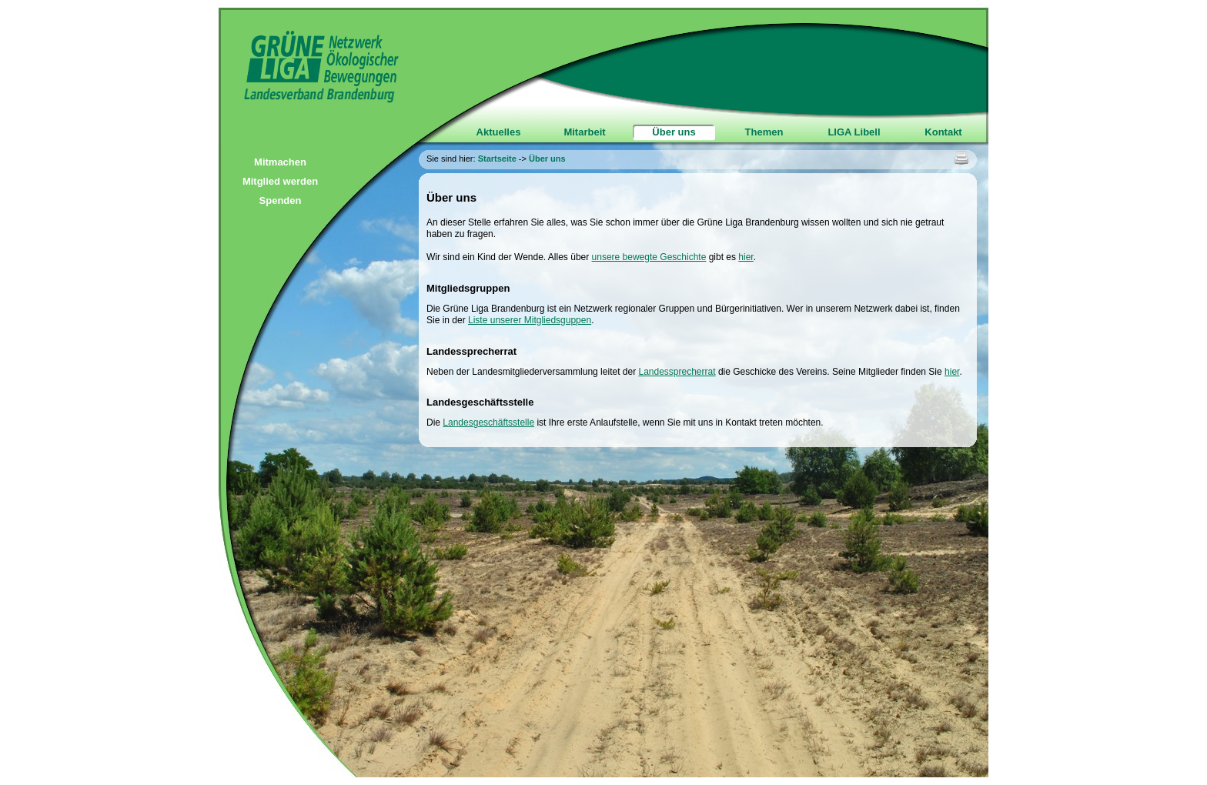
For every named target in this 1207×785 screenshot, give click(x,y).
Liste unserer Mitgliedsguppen (529, 320)
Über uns (673, 132)
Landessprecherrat (676, 371)
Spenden (280, 200)
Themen (764, 132)
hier (745, 257)
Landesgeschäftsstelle (488, 422)
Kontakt (942, 132)
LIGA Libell (854, 132)
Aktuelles (498, 132)
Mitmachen (280, 162)
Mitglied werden (280, 181)
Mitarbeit (584, 132)
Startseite (497, 158)
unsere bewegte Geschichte (649, 257)
